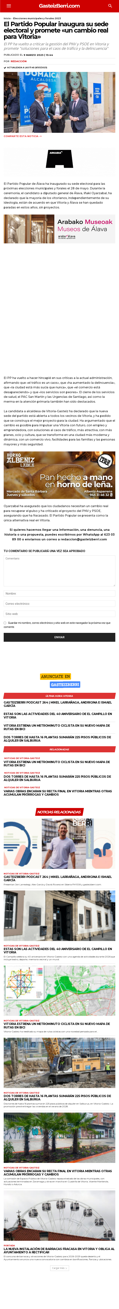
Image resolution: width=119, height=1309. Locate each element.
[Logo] (59, 6)
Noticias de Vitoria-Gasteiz (22, 758)
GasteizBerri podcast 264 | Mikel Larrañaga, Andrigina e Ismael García (58, 704)
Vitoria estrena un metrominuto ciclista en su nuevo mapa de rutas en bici (57, 727)
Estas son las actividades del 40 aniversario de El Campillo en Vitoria (58, 950)
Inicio (7, 18)
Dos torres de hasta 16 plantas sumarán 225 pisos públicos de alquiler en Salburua (57, 739)
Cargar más (59, 1268)
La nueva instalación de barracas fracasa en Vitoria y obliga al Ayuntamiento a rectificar (59, 1250)
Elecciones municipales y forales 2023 (37, 18)
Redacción (19, 61)
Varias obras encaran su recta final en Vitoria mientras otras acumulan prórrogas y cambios (58, 793)
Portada (9, 1245)
